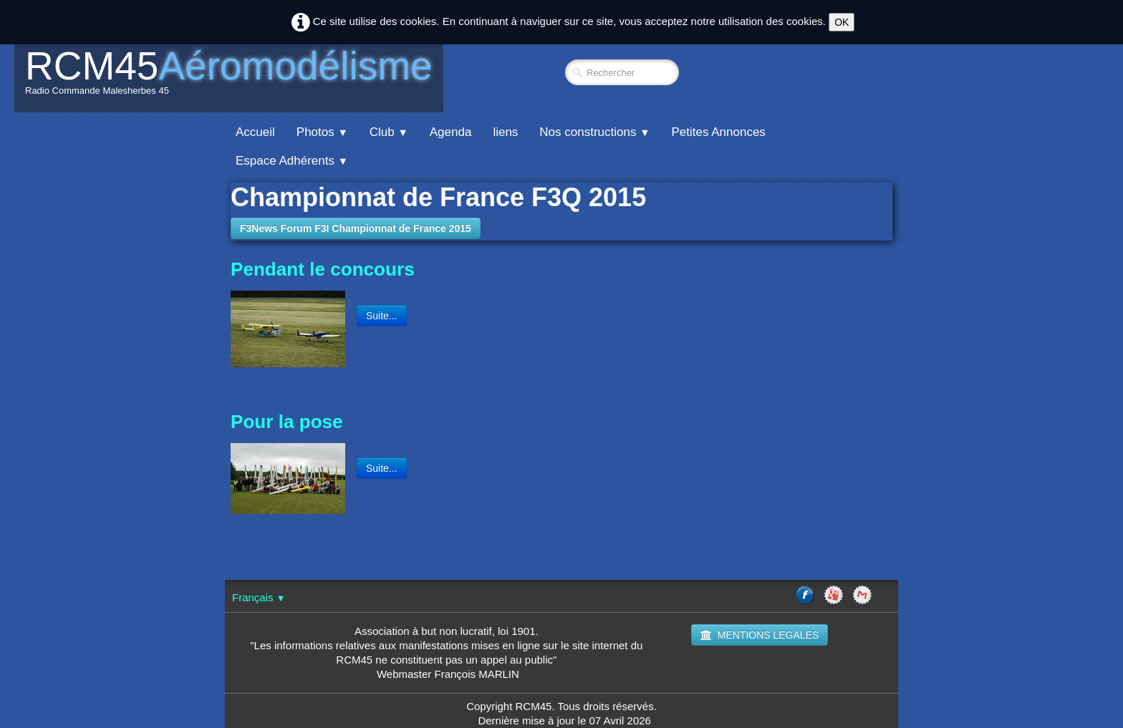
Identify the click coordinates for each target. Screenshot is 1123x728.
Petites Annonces (718, 132)
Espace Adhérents (292, 161)
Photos (322, 132)
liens (505, 132)
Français (258, 597)
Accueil (255, 132)
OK (841, 22)
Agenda (451, 132)
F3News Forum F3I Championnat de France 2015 (355, 228)
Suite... (381, 315)
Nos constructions (594, 132)
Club (389, 132)
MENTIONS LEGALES (759, 635)
